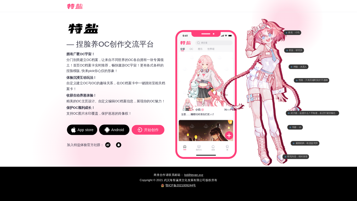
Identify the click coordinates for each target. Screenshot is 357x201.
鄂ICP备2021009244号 (180, 185)
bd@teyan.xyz (193, 174)
